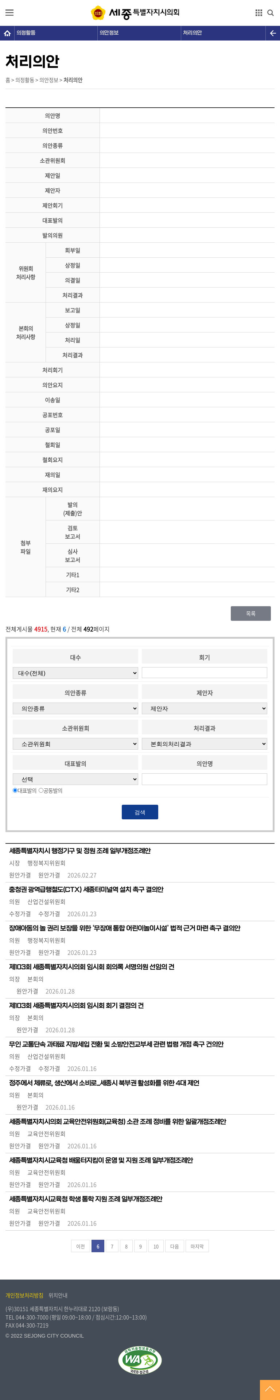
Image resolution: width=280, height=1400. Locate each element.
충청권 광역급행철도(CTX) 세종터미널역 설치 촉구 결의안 (86, 890)
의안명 (205, 763)
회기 (204, 657)
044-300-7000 (32, 1317)
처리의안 (192, 33)
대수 (75, 657)
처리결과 (204, 728)
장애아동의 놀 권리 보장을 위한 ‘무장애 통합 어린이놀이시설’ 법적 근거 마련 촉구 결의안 (124, 928)
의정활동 (25, 33)
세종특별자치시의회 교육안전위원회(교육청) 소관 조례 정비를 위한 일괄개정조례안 (117, 1122)
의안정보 (109, 33)
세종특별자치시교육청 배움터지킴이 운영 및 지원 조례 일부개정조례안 (101, 1161)
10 (156, 1246)
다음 (174, 1246)
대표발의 (75, 763)
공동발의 (52, 790)
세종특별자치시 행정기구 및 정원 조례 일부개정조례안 (80, 851)
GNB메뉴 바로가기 (140, 0)
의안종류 (75, 692)
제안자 (205, 692)
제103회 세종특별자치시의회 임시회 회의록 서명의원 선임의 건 (91, 967)
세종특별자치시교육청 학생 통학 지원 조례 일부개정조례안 (85, 1199)
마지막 (197, 1246)
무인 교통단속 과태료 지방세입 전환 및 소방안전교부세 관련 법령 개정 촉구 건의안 (116, 1045)
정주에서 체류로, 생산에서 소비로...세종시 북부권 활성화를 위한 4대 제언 (104, 1083)
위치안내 (57, 1295)
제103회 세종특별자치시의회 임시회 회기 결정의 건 (76, 1006)
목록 (251, 613)
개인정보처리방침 (24, 1295)
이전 (80, 1246)
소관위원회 (75, 728)
